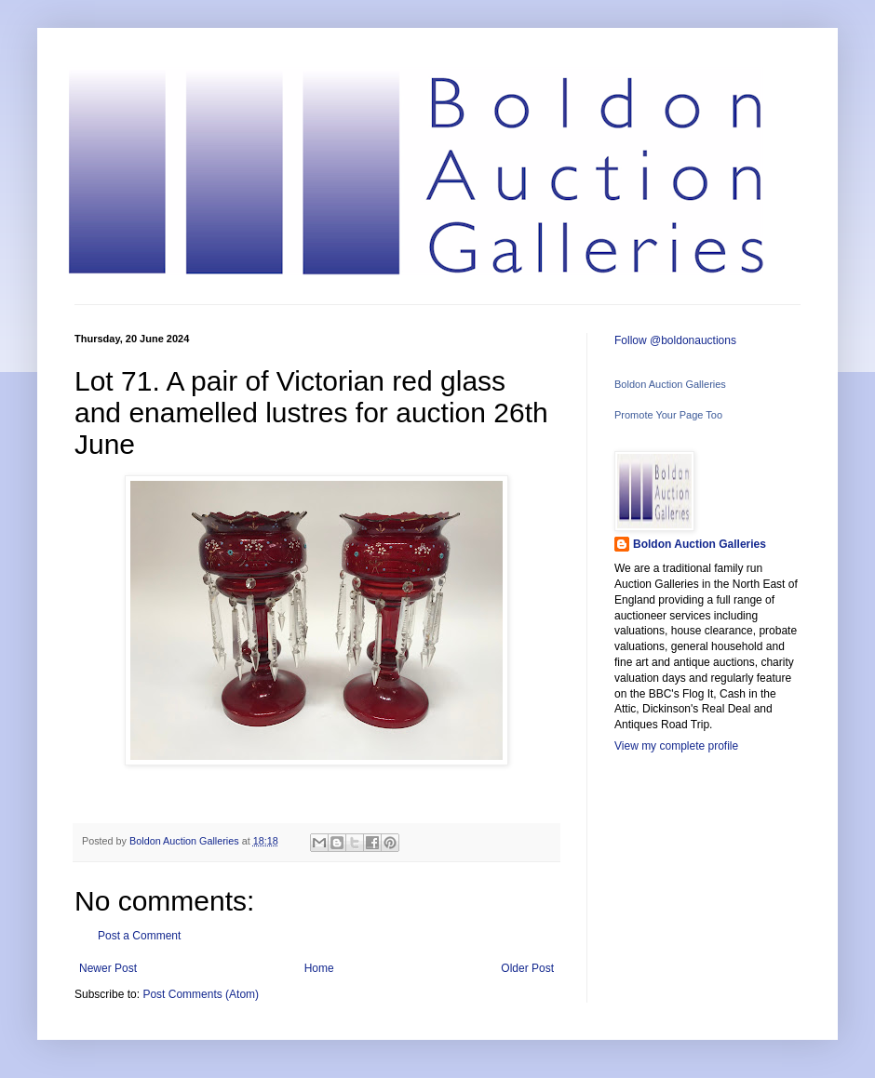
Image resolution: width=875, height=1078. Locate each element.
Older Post (527, 968)
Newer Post (108, 968)
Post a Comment (139, 935)
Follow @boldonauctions (675, 340)
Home (319, 968)
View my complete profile (676, 745)
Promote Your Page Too (668, 414)
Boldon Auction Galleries (670, 384)
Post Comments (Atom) (200, 994)
